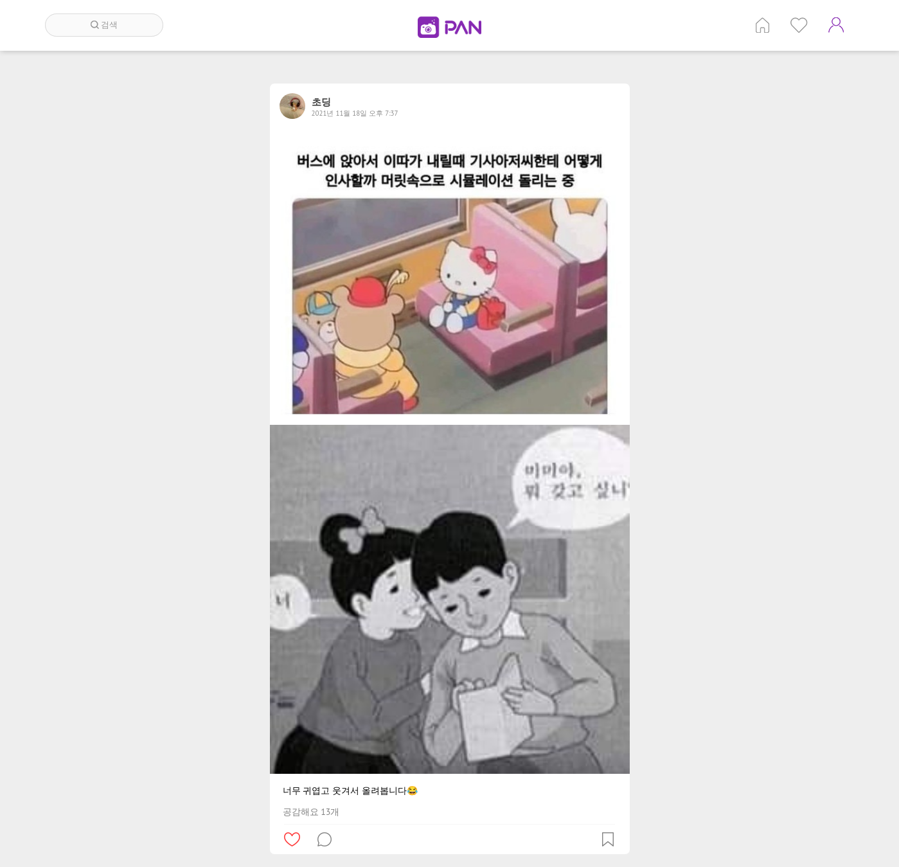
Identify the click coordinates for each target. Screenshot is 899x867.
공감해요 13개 (311, 812)
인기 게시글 (799, 25)
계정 (836, 25)
